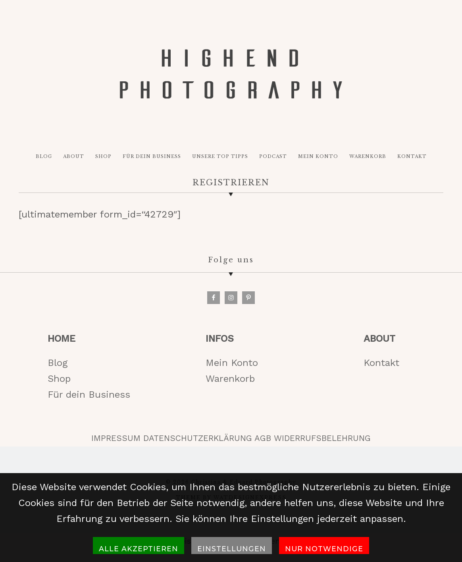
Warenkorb (230, 380)
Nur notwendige (324, 549)
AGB (262, 440)
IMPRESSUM (116, 440)
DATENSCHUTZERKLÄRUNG (197, 440)
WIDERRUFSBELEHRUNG (322, 440)
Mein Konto (232, 364)
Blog (57, 364)
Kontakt (381, 364)
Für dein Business (89, 396)
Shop (59, 380)
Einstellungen (231, 549)
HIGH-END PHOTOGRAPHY (231, 75)
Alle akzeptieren (138, 549)
